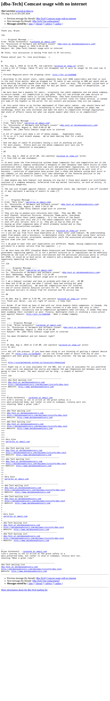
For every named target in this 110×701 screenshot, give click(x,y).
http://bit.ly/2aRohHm (38, 371)
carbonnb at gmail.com (43, 44)
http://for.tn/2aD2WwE (64, 83)
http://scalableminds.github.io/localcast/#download (36, 429)
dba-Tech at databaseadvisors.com (26, 453)
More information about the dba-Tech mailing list (24, 698)
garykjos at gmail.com (37, 141)
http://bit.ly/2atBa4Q (28, 418)
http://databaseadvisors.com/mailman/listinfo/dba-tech (38, 455)
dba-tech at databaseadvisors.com (76, 47)
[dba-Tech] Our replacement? (46, 21)
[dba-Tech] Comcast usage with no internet (56, 18)
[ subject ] (48, 24)
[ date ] (31, 24)
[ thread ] (39, 24)
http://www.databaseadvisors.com (36, 458)
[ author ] (58, 24)
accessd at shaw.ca (24, 11)
